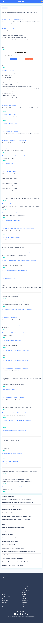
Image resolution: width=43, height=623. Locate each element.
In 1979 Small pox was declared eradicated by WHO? (13, 527)
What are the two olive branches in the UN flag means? (13, 565)
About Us (23, 596)
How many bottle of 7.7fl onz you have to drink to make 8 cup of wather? (17, 516)
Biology (23, 581)
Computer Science (25, 590)
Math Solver (4, 604)
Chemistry (24, 579)
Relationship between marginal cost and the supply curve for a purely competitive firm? (20, 506)
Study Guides (4, 602)
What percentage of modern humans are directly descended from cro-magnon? (18, 551)
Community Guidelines (6, 596)
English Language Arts (26, 586)
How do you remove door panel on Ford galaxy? (12, 509)
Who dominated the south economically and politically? (13, 548)
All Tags (3, 579)
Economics (24, 592)
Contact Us (24, 598)
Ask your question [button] (29, 59)
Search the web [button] (13, 59)
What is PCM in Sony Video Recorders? (10, 555)
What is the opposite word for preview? (10, 541)
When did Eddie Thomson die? (8, 544)
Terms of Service (25, 600)
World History (24, 584)
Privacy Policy (24, 602)
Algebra (23, 577)
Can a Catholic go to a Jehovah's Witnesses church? (12, 558)
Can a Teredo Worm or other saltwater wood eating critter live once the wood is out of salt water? (21, 523)
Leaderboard (4, 577)
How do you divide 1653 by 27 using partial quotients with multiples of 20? (17, 502)
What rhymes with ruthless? (7, 534)
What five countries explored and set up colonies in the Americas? (16, 519)
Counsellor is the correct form (8, 456)
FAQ (2, 606)
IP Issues (23, 608)
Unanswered (4, 581)
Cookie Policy (24, 606)
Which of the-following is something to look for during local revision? (16, 499)
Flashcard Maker (5, 600)
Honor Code (4, 598)
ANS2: (3, 425)
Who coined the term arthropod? (9, 538)
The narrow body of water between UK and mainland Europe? (15, 561)
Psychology (24, 588)
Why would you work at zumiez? (8, 512)
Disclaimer (24, 604)
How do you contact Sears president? (10, 531)
